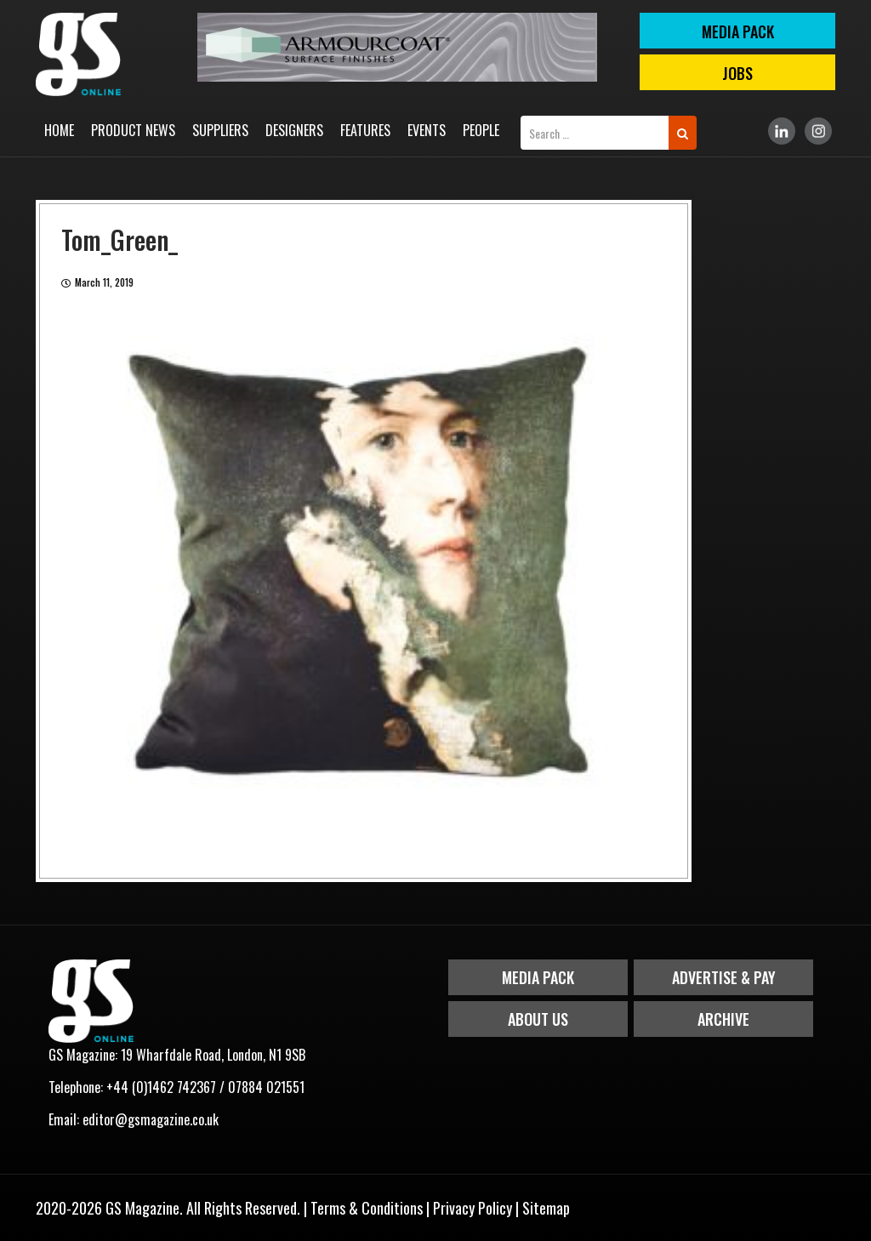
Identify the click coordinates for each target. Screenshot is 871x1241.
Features (365, 130)
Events (426, 130)
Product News (133, 130)
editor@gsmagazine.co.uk (151, 1119)
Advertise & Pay (724, 977)
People (481, 130)
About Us (538, 1019)
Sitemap (546, 1208)
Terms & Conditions (366, 1208)
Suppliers (220, 130)
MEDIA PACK (738, 31)
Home (59, 130)
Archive (723, 1019)
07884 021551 (266, 1087)
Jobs (737, 73)
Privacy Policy (472, 1208)
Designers (294, 130)
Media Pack (538, 977)
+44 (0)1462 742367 (161, 1087)
